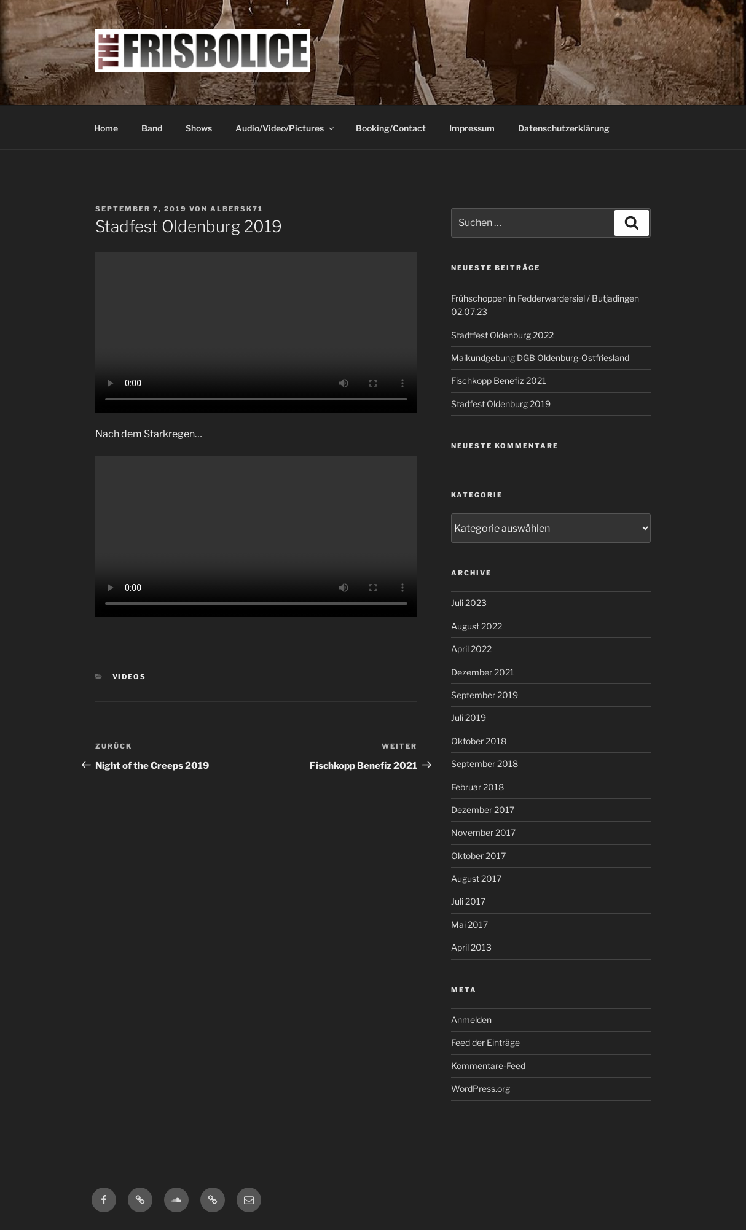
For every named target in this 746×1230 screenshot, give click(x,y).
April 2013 (471, 947)
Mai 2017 (469, 924)
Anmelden (471, 1019)
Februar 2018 (477, 787)
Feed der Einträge (485, 1042)
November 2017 (483, 832)
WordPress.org (480, 1088)
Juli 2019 (468, 717)
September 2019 (484, 695)
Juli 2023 (469, 602)
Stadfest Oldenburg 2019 (501, 404)
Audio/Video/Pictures (285, 128)
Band (151, 128)
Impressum (472, 128)
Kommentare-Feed (488, 1066)
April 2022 (471, 649)
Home (106, 128)
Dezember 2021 (482, 672)
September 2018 (484, 763)
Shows (199, 128)
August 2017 (476, 878)
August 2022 (476, 626)
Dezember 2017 (482, 809)
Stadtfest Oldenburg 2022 (502, 335)
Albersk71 (236, 208)
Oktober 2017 (478, 855)
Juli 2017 (468, 901)
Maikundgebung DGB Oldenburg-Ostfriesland (540, 357)
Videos (129, 676)
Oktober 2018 (478, 741)
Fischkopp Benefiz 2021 (498, 380)
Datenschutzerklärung (564, 128)
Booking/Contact (391, 128)
